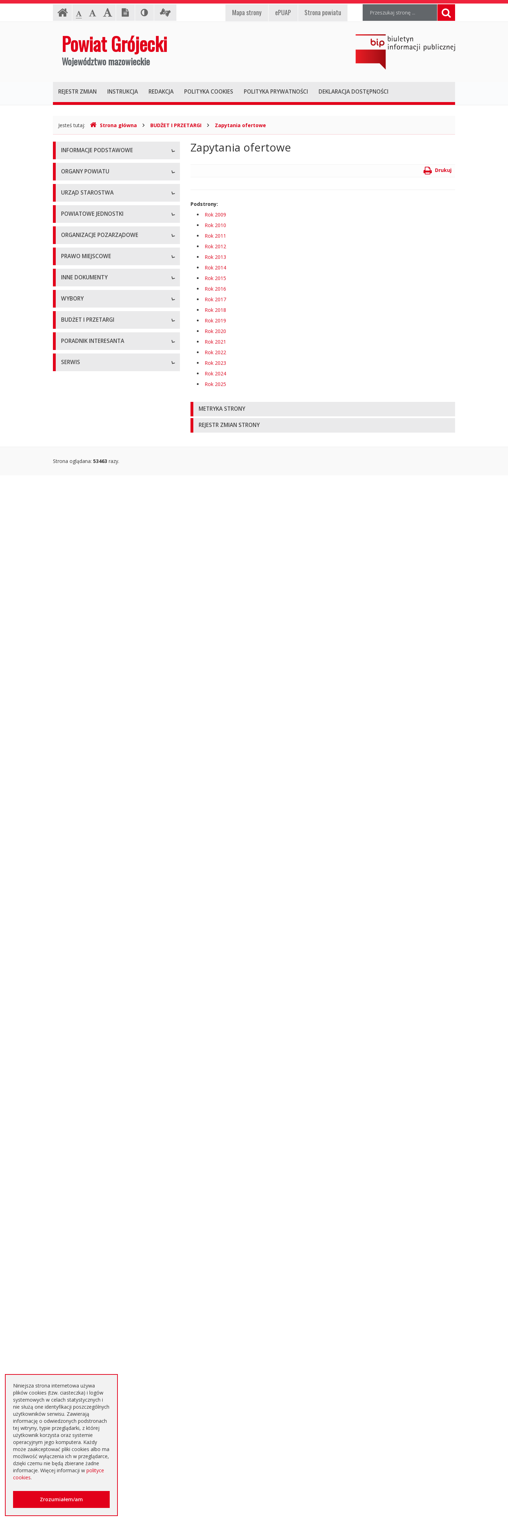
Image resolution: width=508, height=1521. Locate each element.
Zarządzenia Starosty (85, 686)
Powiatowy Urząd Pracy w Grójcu (99, 469)
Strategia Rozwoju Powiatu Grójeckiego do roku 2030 (110, 753)
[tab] (322, 409)
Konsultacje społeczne (87, 538)
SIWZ (67, 1122)
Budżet (69, 1154)
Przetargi (71, 1090)
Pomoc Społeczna (82, 453)
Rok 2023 (215, 363)
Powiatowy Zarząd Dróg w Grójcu (100, 405)
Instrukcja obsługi (81, 167)
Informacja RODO (81, 199)
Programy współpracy (86, 522)
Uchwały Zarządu (81, 654)
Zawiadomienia (78, 873)
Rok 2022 (215, 352)
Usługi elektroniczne (84, 1350)
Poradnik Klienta (79, 1302)
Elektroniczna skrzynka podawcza (99, 1318)
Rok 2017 (215, 299)
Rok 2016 (215, 288)
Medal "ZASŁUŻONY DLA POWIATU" (103, 702)
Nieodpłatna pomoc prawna (93, 1334)
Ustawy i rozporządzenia (89, 810)
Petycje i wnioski (80, 937)
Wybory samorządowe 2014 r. (95, 1006)
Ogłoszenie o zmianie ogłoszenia (99, 1170)
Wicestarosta (76, 283)
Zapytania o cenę (81, 1233)
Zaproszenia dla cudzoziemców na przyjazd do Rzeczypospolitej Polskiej (111, 1370)
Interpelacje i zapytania (87, 953)
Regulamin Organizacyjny (90, 622)
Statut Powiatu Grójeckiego (92, 718)
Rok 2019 (215, 320)
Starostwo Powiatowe (86, 320)
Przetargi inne (76, 1217)
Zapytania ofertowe (240, 125)
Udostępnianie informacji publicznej (101, 183)
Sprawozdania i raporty (87, 794)
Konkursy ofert (78, 554)
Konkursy (71, 336)
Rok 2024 (215, 373)
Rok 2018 (215, 310)
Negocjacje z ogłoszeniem (91, 1186)
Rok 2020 (215, 331)
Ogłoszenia (74, 1138)
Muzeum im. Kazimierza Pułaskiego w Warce (112, 421)
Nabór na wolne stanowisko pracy (100, 352)
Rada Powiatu (77, 236)
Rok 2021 (215, 341)
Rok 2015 (215, 278)
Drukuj (438, 170)
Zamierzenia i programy (88, 825)
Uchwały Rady (77, 638)
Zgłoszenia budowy (83, 889)
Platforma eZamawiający (90, 1074)
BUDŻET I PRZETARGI (175, 125)
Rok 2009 (215, 214)
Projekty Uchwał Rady (86, 734)
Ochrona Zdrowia (81, 437)
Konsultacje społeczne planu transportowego (113, 921)
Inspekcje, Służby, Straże (89, 485)
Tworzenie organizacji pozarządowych (105, 585)
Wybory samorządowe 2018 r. (95, 1021)
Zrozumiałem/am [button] (61, 1499)
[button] (322, 409)
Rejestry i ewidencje (84, 857)
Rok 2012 (215, 246)
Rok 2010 (215, 225)
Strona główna (113, 125)
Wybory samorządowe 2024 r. (95, 1037)
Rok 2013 (215, 257)
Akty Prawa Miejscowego (90, 670)
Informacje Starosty (84, 841)
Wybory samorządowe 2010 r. (95, 990)
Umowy (70, 1106)
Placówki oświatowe (84, 389)
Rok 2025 (215, 384)
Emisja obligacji (78, 1265)
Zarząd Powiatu (79, 252)
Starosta (70, 268)
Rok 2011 (215, 235)
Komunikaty (74, 905)
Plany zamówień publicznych (93, 1249)
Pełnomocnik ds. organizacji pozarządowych (111, 569)
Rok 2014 (215, 267)
